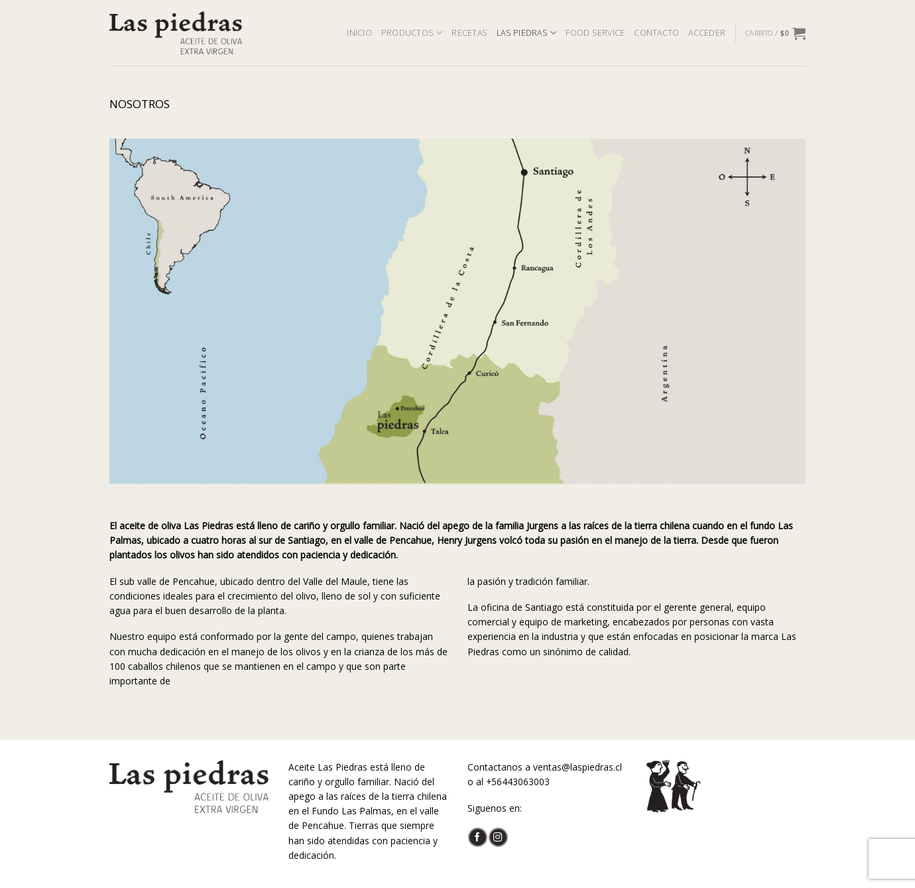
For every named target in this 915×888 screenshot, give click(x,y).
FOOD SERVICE (595, 32)
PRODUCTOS (412, 33)
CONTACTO (656, 32)
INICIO (359, 32)
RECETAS (469, 32)
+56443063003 (518, 781)
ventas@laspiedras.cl (577, 767)
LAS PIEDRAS (526, 33)
